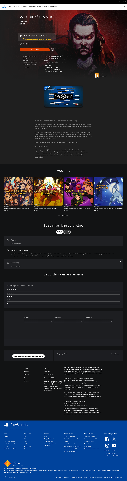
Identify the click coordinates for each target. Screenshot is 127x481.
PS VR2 (26, 441)
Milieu (45, 436)
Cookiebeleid (98, 477)
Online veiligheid (48, 441)
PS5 (15, 7)
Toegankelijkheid (48, 439)
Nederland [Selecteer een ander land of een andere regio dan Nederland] (10, 477)
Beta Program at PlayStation (111, 456)
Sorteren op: (88, 317)
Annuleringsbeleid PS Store (91, 439)
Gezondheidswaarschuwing (92, 444)
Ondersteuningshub (69, 436)
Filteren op (57, 317)
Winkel (45, 7)
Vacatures (7, 439)
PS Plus (24, 7)
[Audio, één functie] (63, 241)
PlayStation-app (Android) (111, 453)
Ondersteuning (53, 7)
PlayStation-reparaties (70, 444)
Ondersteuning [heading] (69, 434)
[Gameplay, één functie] (63, 264)
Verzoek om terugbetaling (71, 449)
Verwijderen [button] (115, 354)
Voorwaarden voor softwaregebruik (113, 477)
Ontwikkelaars (88, 446)
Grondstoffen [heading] (88, 434)
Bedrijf (6, 446)
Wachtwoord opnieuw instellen (72, 446)
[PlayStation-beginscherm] (4, 6)
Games (9, 7)
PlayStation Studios (9, 441)
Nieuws (39, 7)
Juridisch (58, 477)
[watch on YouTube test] (78, 105)
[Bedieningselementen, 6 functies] (63, 253)
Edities (26, 317)
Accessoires (32, 7)
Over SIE (6, 436)
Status (66, 441)
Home (5, 429)
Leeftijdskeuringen (89, 441)
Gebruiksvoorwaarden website (79, 477)
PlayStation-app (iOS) (110, 451)
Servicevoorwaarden (89, 436)
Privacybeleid (65, 477)
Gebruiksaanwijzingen (70, 451)
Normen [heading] (47, 434)
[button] (52, 58)
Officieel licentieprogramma (92, 449)
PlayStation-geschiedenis (11, 449)
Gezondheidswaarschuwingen (72, 403)
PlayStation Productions (10, 444)
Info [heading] (5, 434)
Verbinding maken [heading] (110, 434)
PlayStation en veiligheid (71, 439)
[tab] (59, 232)
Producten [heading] (27, 434)
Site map (91, 477)
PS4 (19, 7)
